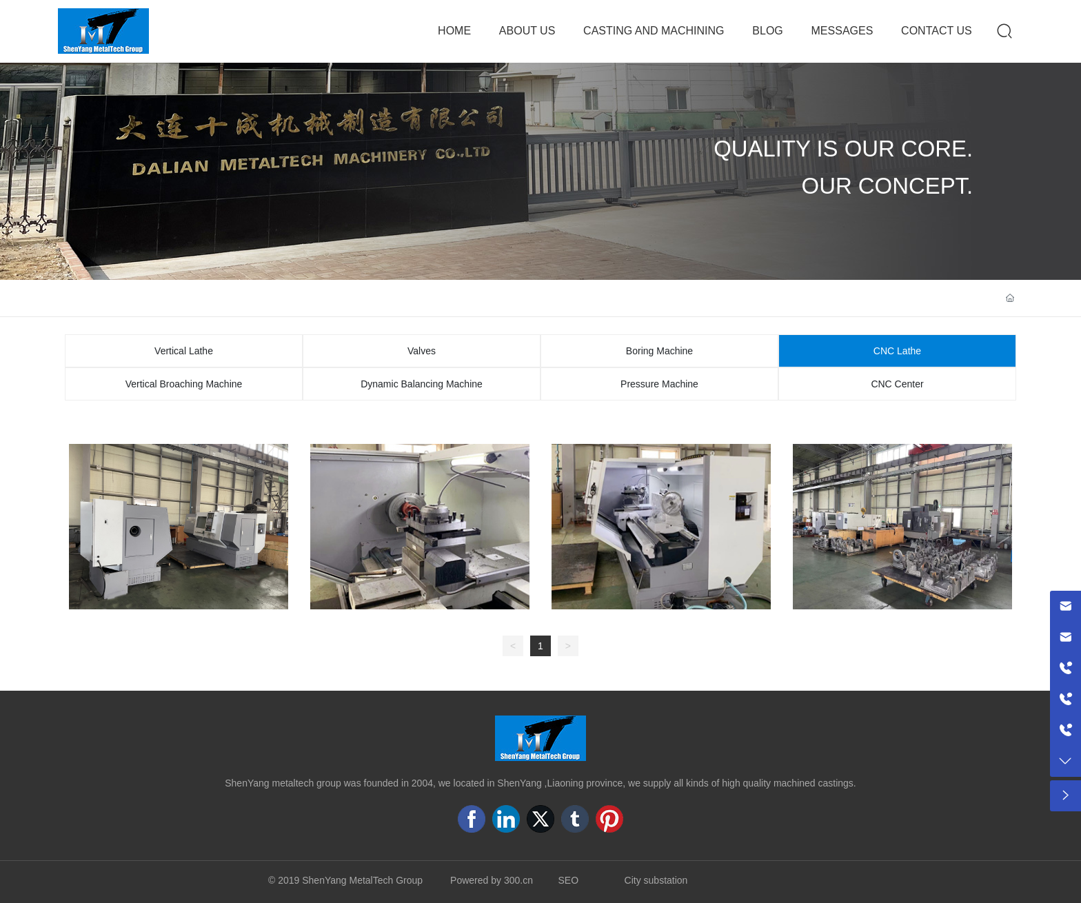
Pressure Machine (659, 383)
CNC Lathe (897, 350)
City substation (656, 880)
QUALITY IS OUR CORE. (843, 148)
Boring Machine (659, 350)
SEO (568, 880)
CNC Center (897, 383)
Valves (421, 350)
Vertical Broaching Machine (184, 383)
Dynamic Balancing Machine (422, 383)
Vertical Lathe (183, 350)
